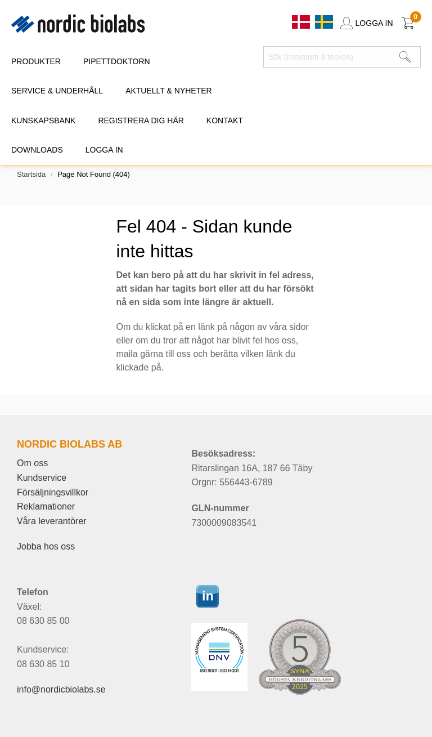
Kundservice (41, 478)
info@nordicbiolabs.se (61, 689)
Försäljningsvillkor (52, 492)
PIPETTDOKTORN (116, 61)
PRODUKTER (36, 61)
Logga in (104, 149)
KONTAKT (224, 120)
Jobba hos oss (46, 546)
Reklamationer (46, 506)
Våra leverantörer (52, 521)
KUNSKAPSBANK (43, 120)
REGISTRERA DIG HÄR (140, 120)
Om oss (32, 463)
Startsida (31, 174)
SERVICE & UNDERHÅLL (57, 90)
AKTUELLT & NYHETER (168, 90)
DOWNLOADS (37, 149)
